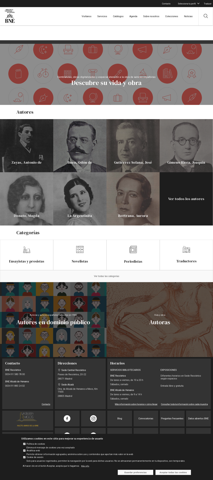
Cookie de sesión (35, 457)
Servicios (102, 16)
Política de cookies (36, 444)
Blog (119, 418)
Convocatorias (145, 418)
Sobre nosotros (151, 16)
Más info (85, 466)
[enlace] (26, 145)
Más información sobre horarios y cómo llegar (136, 404)
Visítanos (86, 16)
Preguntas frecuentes (172, 418)
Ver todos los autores (186, 198)
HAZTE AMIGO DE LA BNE (27, 426)
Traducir (208, 4)
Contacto (166, 4)
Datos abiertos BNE (198, 418)
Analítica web (33, 450)
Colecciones (171, 16)
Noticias (188, 16)
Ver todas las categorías (106, 276)
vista (53, 319)
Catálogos (118, 16)
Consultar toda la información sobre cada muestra (184, 404)
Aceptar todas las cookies (173, 472)
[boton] (198, 4)
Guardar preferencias (135, 472)
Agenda (133, 16)
